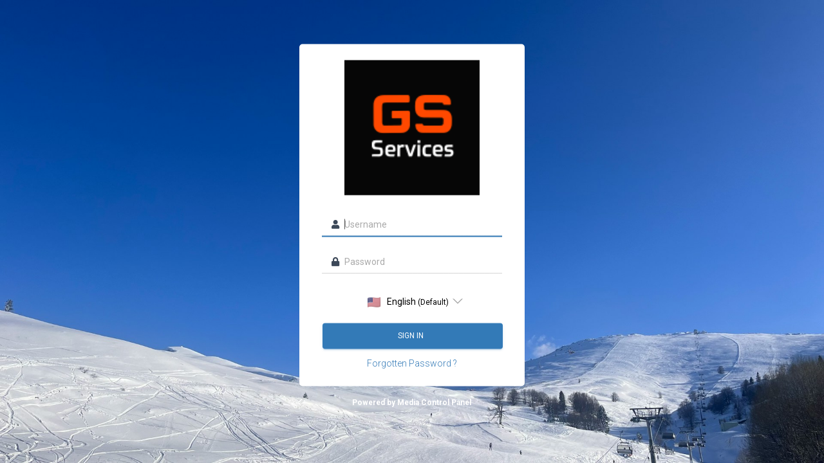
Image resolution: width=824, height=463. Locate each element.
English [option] (408, 301)
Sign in (412, 335)
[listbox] (411, 301)
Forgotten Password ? (412, 363)
